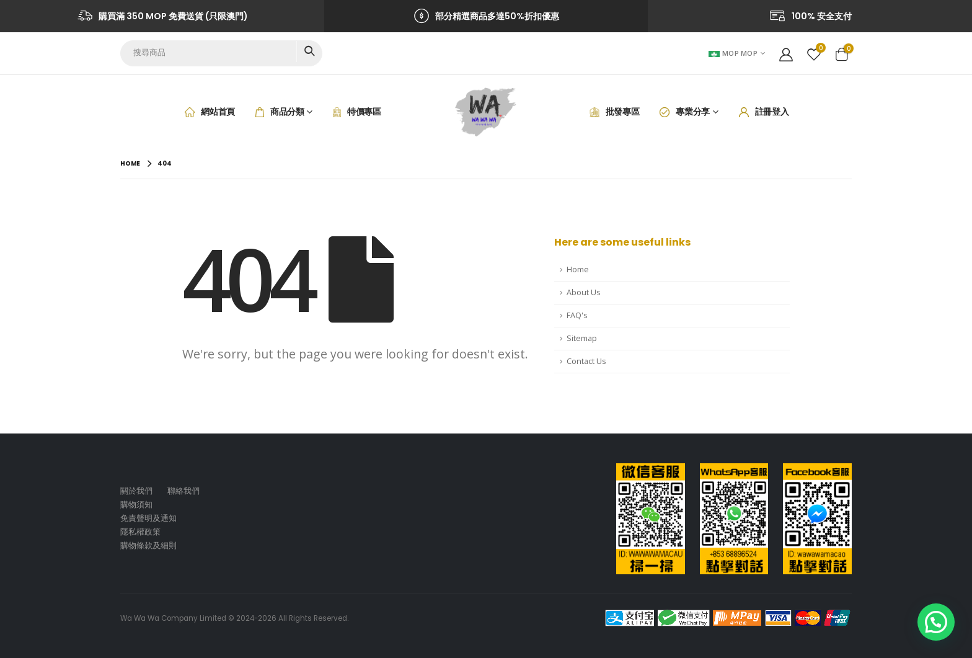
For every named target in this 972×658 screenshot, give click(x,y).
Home (578, 269)
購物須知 (136, 504)
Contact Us (586, 361)
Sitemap (582, 338)
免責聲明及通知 (148, 518)
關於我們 (136, 491)
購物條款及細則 (148, 545)
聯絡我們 (183, 491)
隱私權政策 (140, 532)
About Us (584, 292)
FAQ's (577, 315)
